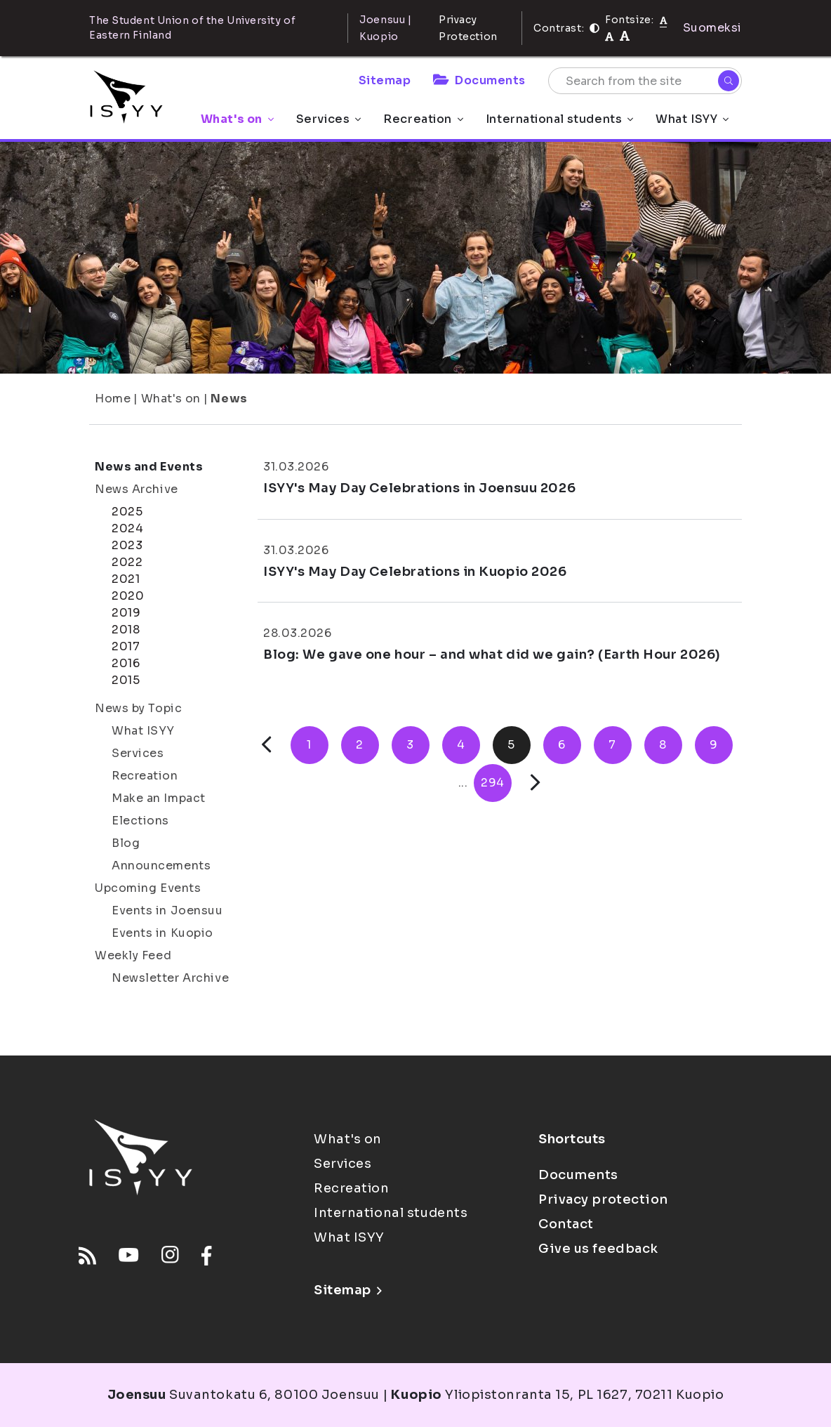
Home (113, 398)
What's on (237, 119)
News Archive (136, 489)
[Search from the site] (645, 80)
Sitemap (385, 80)
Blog (126, 843)
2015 (126, 680)
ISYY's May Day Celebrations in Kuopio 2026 (415, 571)
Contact (566, 1224)
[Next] (535, 782)
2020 (128, 595)
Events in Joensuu (167, 910)
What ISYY (692, 119)
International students (559, 119)
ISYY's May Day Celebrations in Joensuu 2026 (419, 488)
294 (493, 782)
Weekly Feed (133, 955)
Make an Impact (159, 798)
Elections (140, 820)
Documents (479, 80)
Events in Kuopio (162, 933)
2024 (127, 528)
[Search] (728, 80)
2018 (126, 629)
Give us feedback (598, 1248)
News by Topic (138, 708)
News (229, 398)
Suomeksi (712, 27)
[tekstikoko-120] (625, 36)
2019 (126, 612)
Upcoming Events (148, 888)
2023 (127, 545)
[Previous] (266, 744)
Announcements (161, 865)
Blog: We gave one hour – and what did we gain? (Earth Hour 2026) (492, 654)
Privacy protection (603, 1199)
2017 (126, 646)
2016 (126, 663)
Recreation (423, 119)
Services (328, 119)
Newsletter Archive (170, 978)
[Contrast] (594, 28)
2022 (127, 562)
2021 (126, 579)
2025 (127, 511)
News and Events (149, 466)
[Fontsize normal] (663, 19)
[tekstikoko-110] (609, 36)
